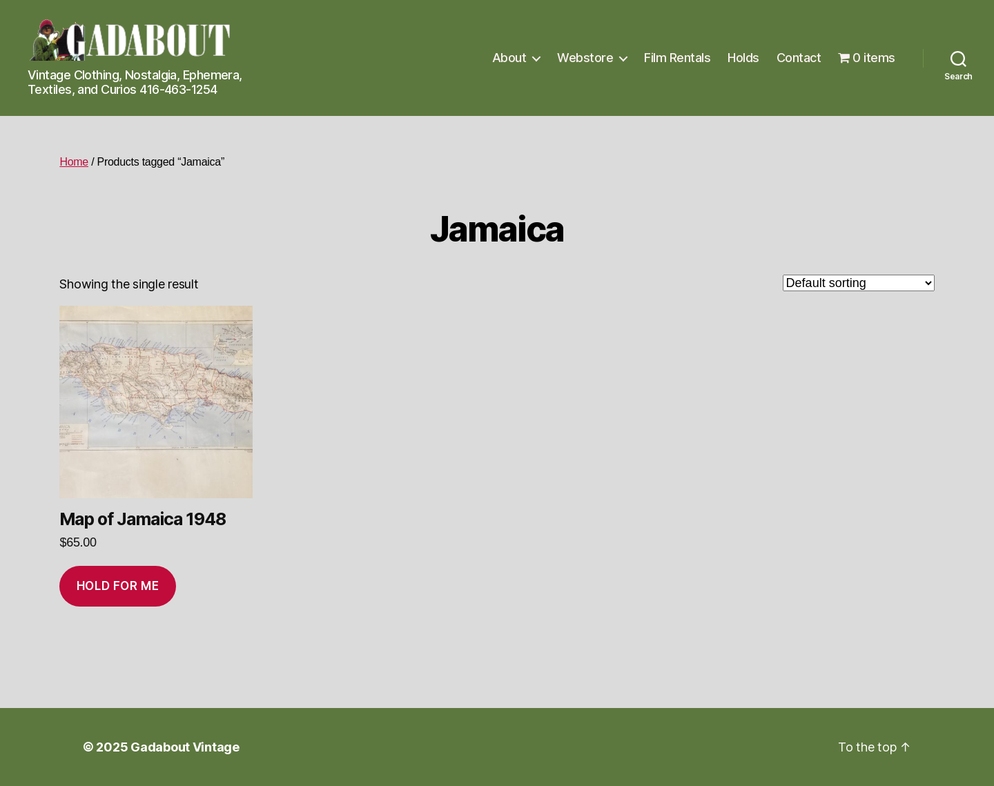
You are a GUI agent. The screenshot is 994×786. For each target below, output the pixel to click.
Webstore (585, 57)
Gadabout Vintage (185, 747)
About (509, 57)
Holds (743, 57)
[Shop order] (859, 283)
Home (73, 162)
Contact (799, 57)
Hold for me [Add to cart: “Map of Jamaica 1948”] (118, 586)
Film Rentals (677, 57)
